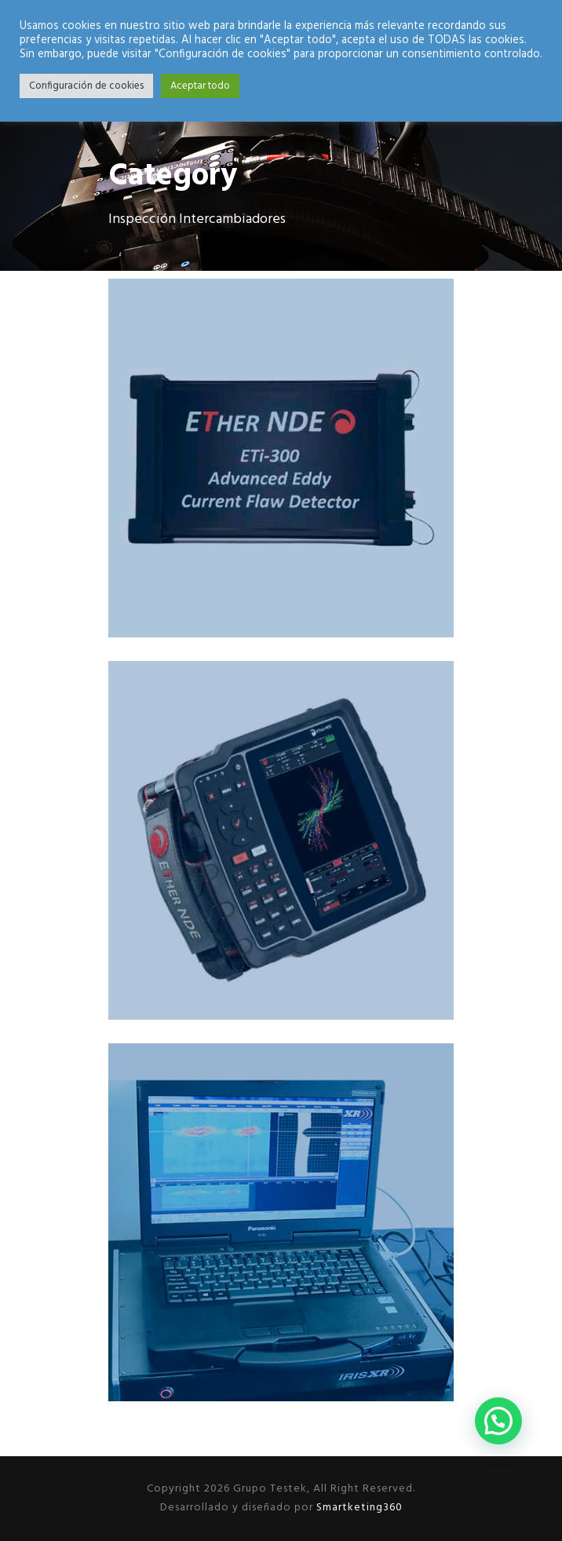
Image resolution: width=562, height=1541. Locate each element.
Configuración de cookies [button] (86, 86)
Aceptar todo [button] (200, 86)
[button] (498, 1420)
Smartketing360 (358, 1508)
